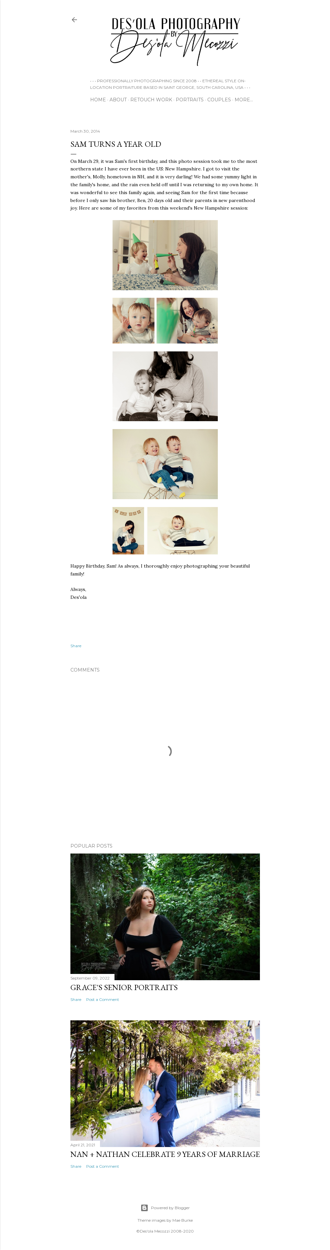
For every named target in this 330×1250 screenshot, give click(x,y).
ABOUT (118, 100)
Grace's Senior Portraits (124, 987)
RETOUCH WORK (151, 100)
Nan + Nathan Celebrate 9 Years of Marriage (165, 1154)
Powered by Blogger (165, 1208)
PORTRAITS (190, 100)
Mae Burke (182, 1220)
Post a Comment (102, 999)
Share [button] (75, 645)
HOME (98, 100)
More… (244, 100)
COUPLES (219, 100)
